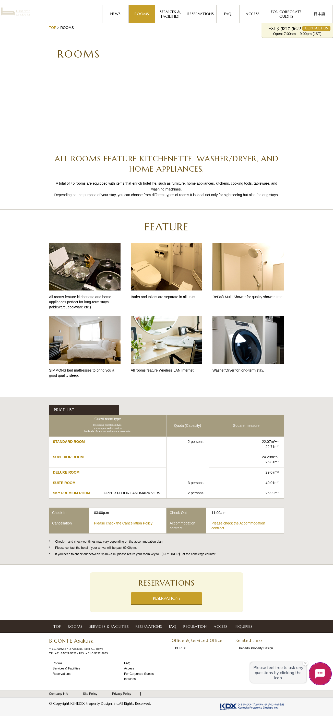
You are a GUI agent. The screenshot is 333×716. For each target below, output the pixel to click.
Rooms (142, 14)
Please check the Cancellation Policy (123, 523)
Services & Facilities (170, 14)
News (115, 14)
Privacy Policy (124, 694)
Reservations (200, 14)
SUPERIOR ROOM (68, 457)
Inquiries (241, 626)
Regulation (193, 626)
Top (52, 28)
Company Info (61, 694)
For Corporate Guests (286, 14)
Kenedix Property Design (256, 648)
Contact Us (316, 28)
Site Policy (92, 694)
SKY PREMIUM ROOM (71, 493)
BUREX (181, 648)
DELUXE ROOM (66, 472)
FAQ (228, 14)
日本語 (319, 14)
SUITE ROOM (64, 483)
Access (253, 14)
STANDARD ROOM (69, 442)
